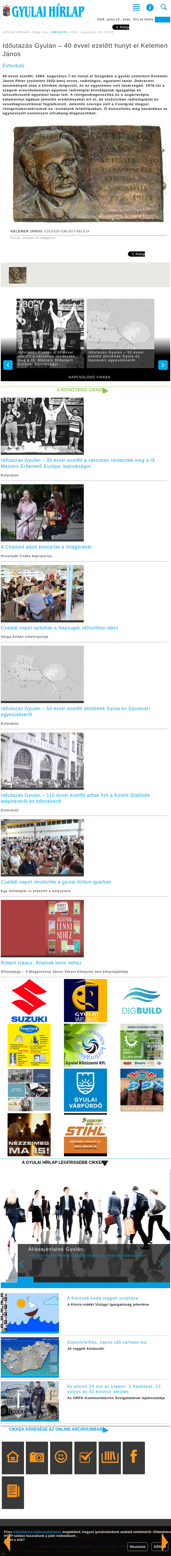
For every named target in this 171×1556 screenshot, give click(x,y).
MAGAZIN (59, 32)
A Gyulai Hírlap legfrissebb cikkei (62, 1162)
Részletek (137, 1547)
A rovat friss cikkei (80, 390)
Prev (25, 1267)
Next (163, 1267)
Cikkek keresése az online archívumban (55, 1429)
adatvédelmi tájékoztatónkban (37, 1532)
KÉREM (160, 1547)
